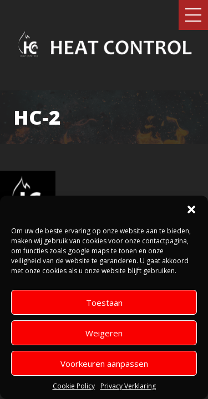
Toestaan (104, 302)
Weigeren (104, 333)
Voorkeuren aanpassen (104, 363)
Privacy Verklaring (128, 386)
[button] (191, 209)
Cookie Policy (74, 386)
